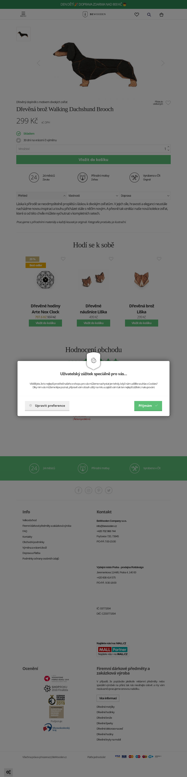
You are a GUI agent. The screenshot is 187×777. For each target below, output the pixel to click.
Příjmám (148, 405)
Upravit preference (47, 405)
